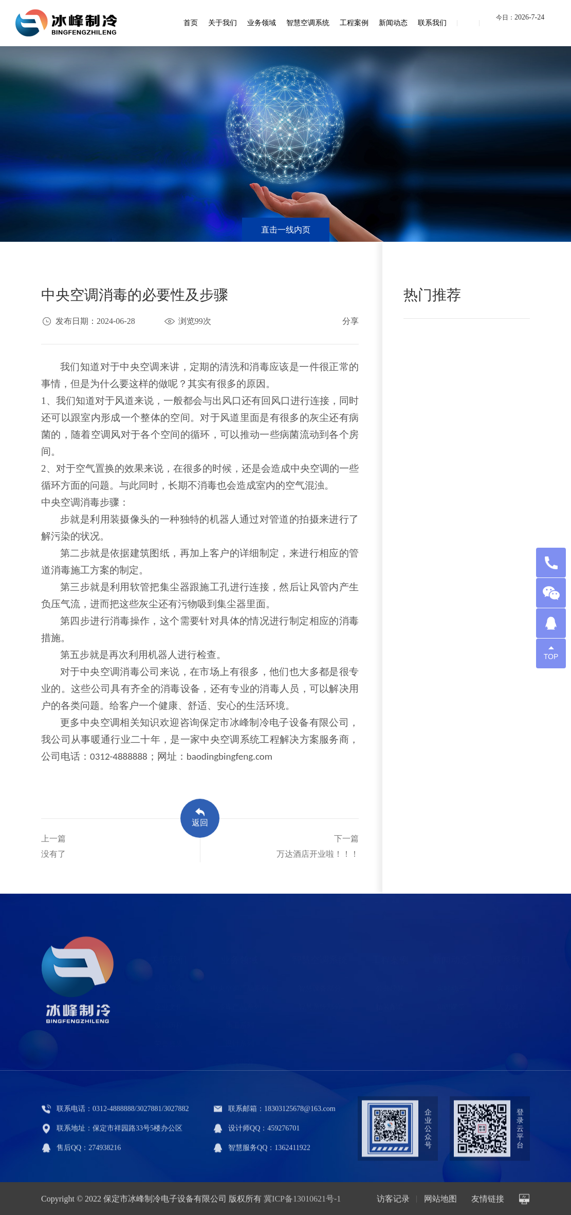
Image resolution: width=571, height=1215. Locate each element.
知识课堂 (450, 1003)
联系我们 (432, 23)
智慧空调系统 (307, 23)
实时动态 (450, 984)
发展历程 (168, 1021)
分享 (350, 321)
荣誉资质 (168, 1040)
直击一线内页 (285, 229)
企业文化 (168, 1003)
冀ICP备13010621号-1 (302, 1201)
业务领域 (261, 23)
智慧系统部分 (319, 1003)
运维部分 (239, 1058)
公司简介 (168, 984)
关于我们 (222, 23)
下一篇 (318, 852)
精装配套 (390, 1003)
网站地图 (440, 1201)
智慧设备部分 (319, 984)
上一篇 (53, 852)
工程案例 (354, 23)
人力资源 (511, 1003)
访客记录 (393, 1201)
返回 (200, 823)
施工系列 (239, 1021)
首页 (190, 23)
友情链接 (487, 1201)
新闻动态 (393, 23)
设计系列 (239, 1040)
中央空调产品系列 (239, 984)
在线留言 (511, 1021)
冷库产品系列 (239, 1003)
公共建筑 (390, 984)
